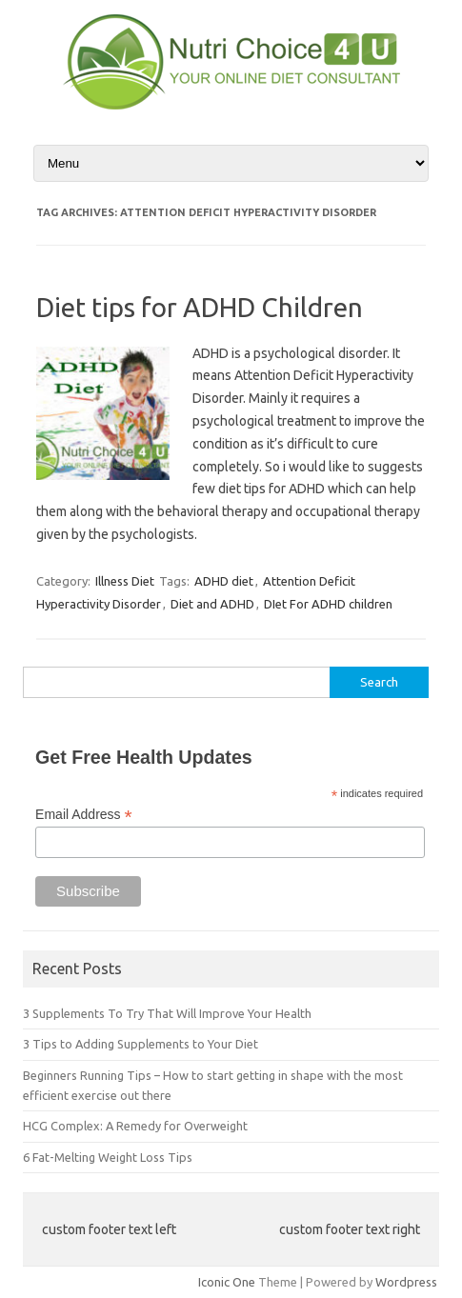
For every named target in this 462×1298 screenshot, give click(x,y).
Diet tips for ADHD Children (199, 307)
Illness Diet (124, 581)
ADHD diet (223, 581)
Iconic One (226, 1281)
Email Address (83, 815)
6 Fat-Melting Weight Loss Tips (107, 1157)
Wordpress (406, 1281)
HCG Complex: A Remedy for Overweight (135, 1125)
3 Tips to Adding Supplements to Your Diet (140, 1043)
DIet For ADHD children (328, 603)
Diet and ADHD (212, 603)
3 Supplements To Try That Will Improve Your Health (167, 1013)
